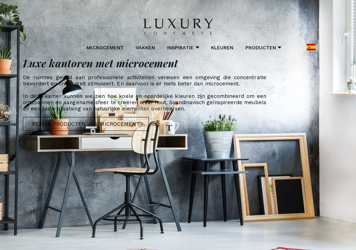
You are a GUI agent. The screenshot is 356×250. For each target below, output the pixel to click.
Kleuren (222, 47)
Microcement (105, 47)
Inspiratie (183, 47)
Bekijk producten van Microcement (86, 124)
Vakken (145, 47)
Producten (263, 47)
